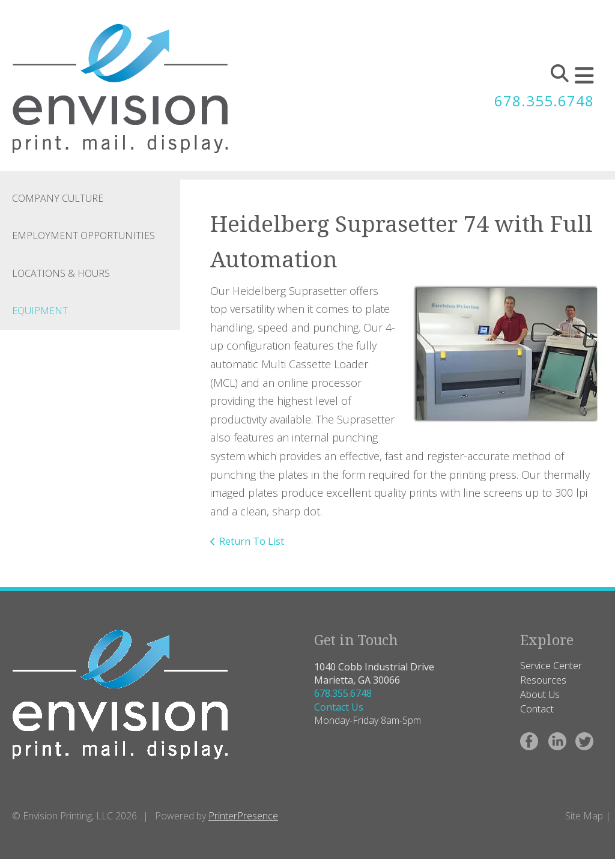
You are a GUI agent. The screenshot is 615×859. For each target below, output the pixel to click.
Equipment (40, 310)
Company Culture (57, 198)
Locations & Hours (61, 273)
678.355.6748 (544, 101)
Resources (543, 680)
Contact (537, 708)
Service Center (551, 665)
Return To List (251, 541)
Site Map (584, 815)
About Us (540, 694)
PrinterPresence (243, 815)
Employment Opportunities (83, 235)
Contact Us (338, 707)
